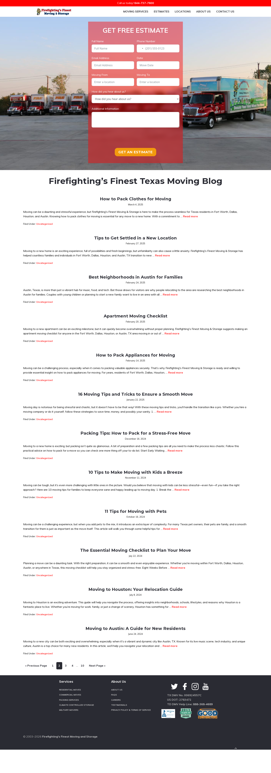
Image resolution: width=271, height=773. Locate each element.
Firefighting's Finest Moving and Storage (69, 766)
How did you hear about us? (109, 100)
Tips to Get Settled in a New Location (135, 246)
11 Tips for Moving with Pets (135, 537)
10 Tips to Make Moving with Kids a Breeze (135, 498)
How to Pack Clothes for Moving (135, 207)
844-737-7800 (144, 3)
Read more (190, 225)
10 (83, 701)
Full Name (98, 50)
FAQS (114, 730)
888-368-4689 (203, 739)
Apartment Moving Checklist (135, 324)
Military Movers (68, 745)
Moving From (100, 83)
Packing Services (69, 735)
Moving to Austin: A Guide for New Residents (135, 664)
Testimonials (119, 740)
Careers (116, 735)
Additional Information (105, 117)
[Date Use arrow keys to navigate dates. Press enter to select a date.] (158, 74)
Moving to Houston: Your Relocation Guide (135, 624)
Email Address (100, 67)
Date (140, 67)
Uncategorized (44, 232)
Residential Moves (70, 725)
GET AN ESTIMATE (135, 161)
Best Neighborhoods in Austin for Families (135, 285)
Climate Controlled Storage (76, 740)
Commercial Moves (70, 730)
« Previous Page (36, 702)
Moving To (143, 83)
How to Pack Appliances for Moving (135, 363)
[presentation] (118, 146)
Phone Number (146, 50)
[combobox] (140, 57)
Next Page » (97, 702)
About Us (116, 725)
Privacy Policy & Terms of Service (131, 745)
